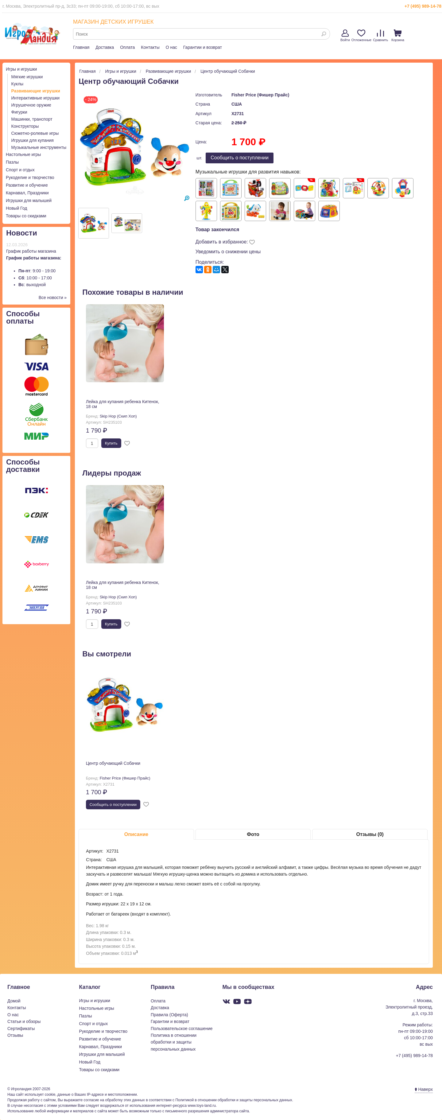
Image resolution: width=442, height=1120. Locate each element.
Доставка (104, 47)
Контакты (150, 47)
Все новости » (53, 297)
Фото (253, 834)
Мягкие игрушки (27, 76)
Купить (111, 443)
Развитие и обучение (27, 185)
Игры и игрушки (21, 69)
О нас (171, 47)
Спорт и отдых (20, 169)
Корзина (397, 35)
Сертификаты (21, 1028)
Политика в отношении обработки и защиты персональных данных (173, 1042)
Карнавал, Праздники (27, 192)
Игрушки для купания (32, 140)
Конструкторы (25, 126)
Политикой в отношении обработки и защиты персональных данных (233, 1100)
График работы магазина (31, 251)
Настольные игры (23, 154)
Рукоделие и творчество (30, 177)
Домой (14, 1000)
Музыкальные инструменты (39, 147)
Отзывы (15, 1035)
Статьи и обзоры (24, 1021)
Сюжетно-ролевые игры (35, 133)
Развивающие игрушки (35, 90)
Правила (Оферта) (169, 1014)
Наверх (424, 1089)
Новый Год (16, 208)
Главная (81, 47)
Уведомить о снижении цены (228, 251)
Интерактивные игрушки (35, 97)
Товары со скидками (26, 215)
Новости (21, 233)
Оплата (127, 47)
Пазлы (12, 162)
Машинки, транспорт (31, 119)
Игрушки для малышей (29, 200)
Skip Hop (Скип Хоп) (118, 416)
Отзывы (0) (369, 834)
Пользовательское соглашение (182, 1028)
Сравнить (380, 35)
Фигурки (19, 112)
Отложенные (361, 35)
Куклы (17, 83)
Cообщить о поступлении (240, 157)
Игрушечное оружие (31, 105)
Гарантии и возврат (202, 47)
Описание (136, 834)
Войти (345, 35)
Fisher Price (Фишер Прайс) (260, 94)
